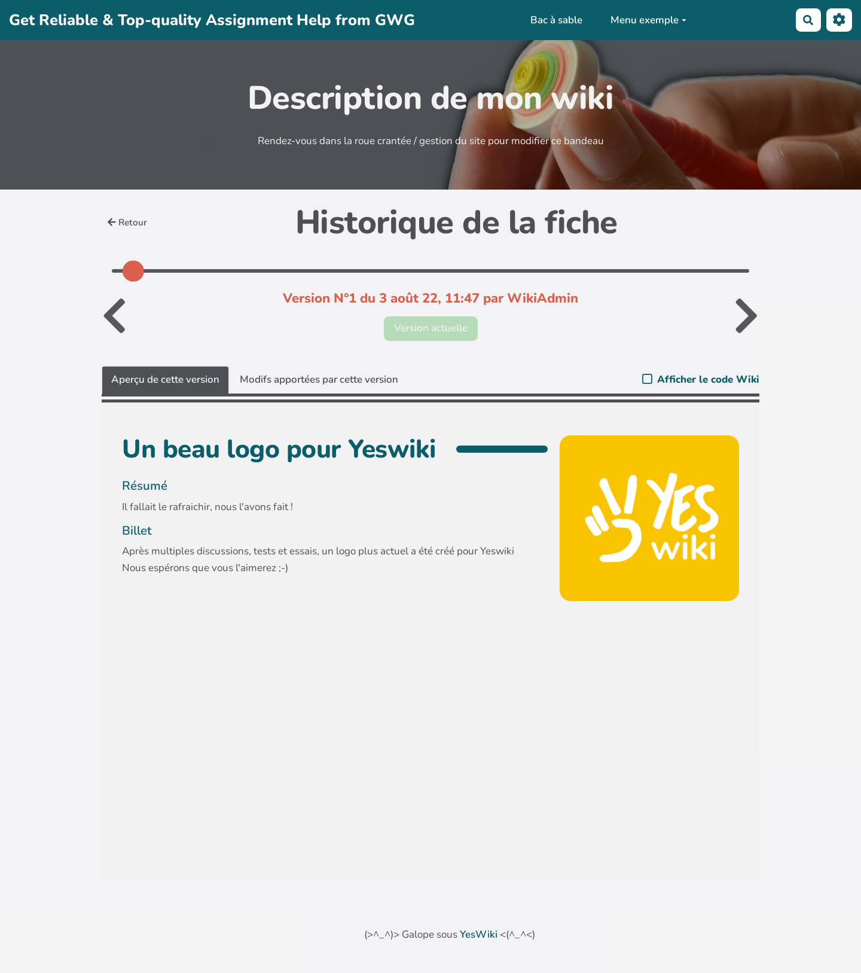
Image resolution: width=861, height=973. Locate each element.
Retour (127, 222)
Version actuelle (431, 328)
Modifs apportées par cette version (319, 379)
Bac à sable (556, 20)
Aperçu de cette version (165, 379)
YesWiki (478, 934)
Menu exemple (648, 20)
